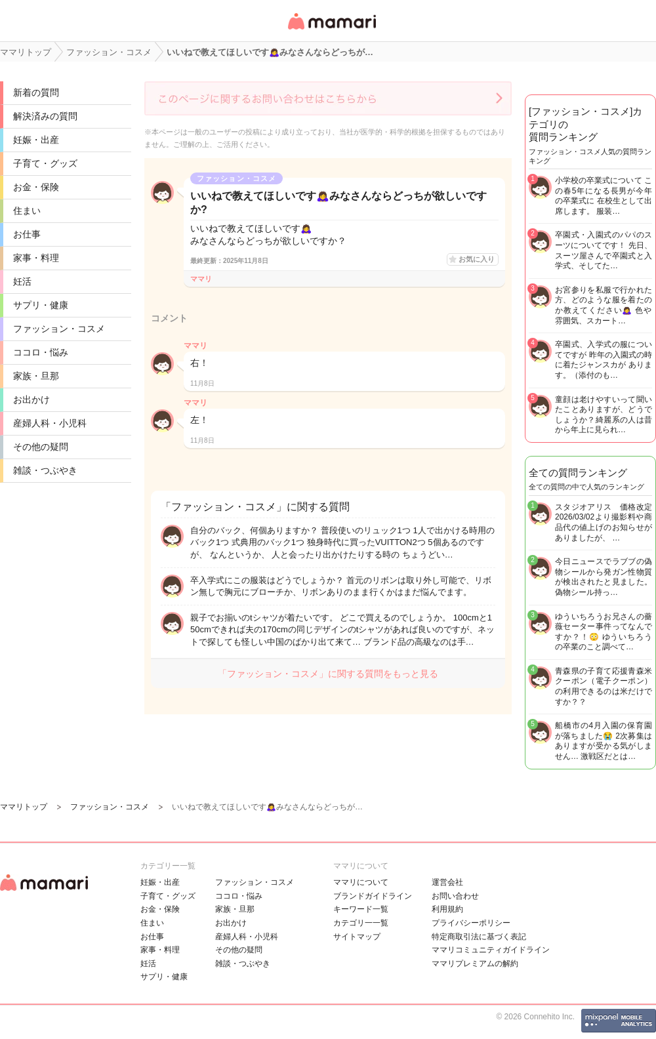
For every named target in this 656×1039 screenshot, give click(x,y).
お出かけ (31, 399)
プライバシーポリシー (471, 922)
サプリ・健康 (40, 305)
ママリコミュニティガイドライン (491, 949)
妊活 (22, 281)
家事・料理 (36, 258)
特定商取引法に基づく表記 (479, 936)
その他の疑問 (40, 446)
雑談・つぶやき (45, 470)
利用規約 (447, 909)
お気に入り (477, 259)
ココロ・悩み (40, 352)
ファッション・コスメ (59, 328)
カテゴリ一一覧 (360, 922)
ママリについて (360, 882)
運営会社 (447, 882)
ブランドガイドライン (372, 896)
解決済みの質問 (45, 116)
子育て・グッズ (45, 163)
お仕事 (27, 234)
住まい (27, 210)
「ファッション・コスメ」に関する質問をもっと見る (328, 673)
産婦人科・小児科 (50, 423)
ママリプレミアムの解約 (475, 963)
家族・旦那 (36, 376)
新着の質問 (36, 92)
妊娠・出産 (36, 139)
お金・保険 (36, 187)
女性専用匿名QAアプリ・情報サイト (331, 30)
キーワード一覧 (360, 909)
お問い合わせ (455, 896)
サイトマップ (356, 936)
